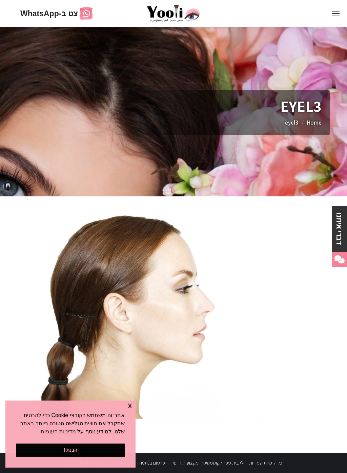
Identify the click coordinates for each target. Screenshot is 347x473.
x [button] (130, 405)
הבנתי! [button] (70, 450)
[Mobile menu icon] (335, 13)
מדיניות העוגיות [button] (58, 431)
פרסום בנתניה (152, 462)
